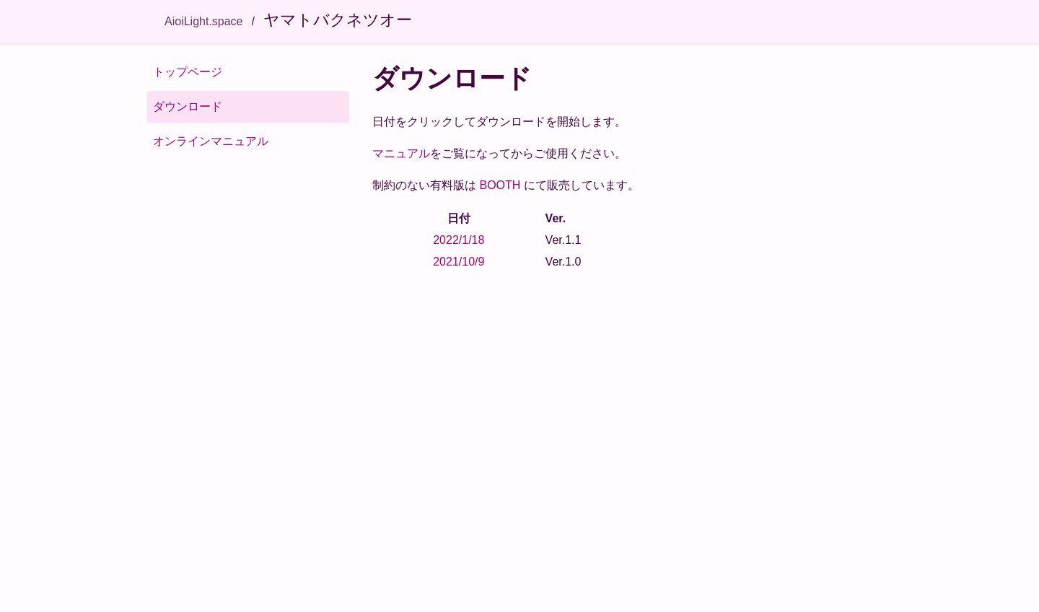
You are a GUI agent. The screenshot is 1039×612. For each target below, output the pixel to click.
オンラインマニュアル (210, 141)
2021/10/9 (458, 261)
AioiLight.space (204, 21)
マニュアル (401, 153)
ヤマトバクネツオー (337, 20)
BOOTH (499, 185)
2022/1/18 (458, 240)
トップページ (187, 72)
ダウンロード (187, 106)
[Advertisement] (632, 392)
